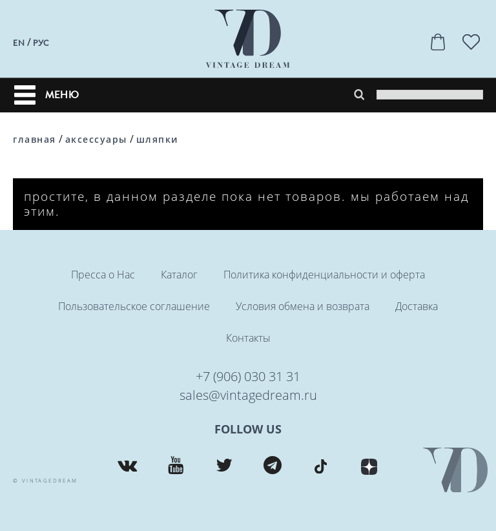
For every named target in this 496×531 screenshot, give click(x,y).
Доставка (416, 306)
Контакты (248, 338)
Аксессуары (96, 139)
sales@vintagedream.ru (248, 395)
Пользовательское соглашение (134, 306)
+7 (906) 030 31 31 (248, 376)
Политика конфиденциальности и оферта (324, 274)
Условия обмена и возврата (302, 306)
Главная (34, 139)
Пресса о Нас (103, 274)
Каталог (179, 274)
